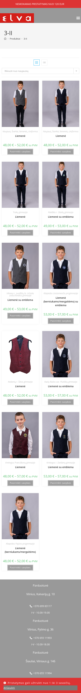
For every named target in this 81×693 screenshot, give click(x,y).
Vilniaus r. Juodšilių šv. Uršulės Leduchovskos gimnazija (20, 294)
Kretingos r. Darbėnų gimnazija (61, 462)
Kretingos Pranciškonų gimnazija (20, 462)
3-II (25, 38)
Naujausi (7, 131)
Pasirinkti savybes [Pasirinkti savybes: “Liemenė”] (20, 151)
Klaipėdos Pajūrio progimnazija (20, 543)
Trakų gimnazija (20, 212)
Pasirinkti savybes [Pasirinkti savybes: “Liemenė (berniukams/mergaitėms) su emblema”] (60, 320)
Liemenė (20, 136)
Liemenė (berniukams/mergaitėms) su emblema (61, 301)
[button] (78, 18)
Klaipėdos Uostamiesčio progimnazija (61, 293)
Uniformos (33, 131)
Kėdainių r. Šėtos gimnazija (20, 381)
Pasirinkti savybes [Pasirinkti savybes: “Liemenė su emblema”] (60, 232)
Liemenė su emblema (61, 216)
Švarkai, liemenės (19, 131)
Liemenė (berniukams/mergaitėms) (20, 550)
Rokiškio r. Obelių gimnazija (60, 212)
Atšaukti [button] (9, 687)
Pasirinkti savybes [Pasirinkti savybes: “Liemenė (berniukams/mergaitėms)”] (20, 567)
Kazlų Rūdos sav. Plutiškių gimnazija (60, 381)
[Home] (5, 38)
